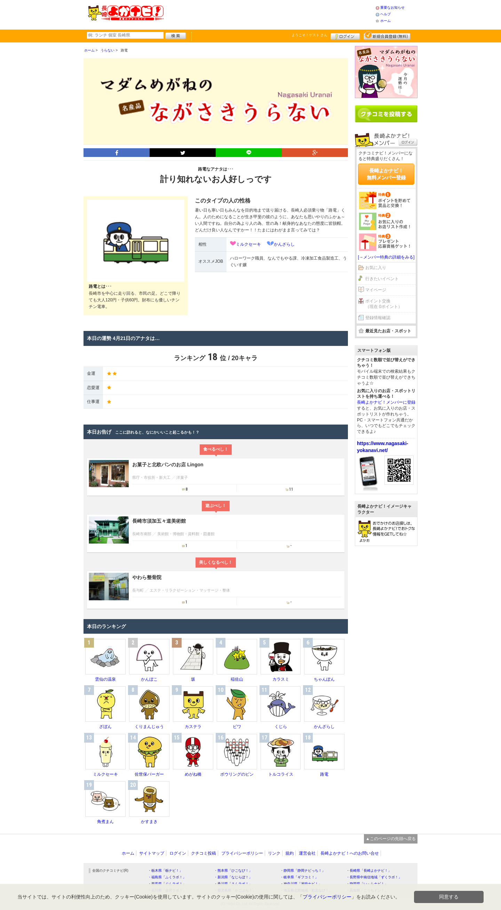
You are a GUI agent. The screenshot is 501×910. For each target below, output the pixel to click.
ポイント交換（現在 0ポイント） (383, 304)
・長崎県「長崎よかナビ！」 (368, 870)
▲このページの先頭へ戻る (391, 838)
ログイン (345, 35)
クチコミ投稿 (203, 853)
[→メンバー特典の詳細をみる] (386, 257)
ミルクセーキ (248, 244)
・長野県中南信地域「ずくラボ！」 (374, 877)
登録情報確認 (377, 317)
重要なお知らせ (392, 7)
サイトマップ (151, 853)
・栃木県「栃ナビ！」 (165, 870)
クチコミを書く (386, 113)
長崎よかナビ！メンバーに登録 (386, 402)
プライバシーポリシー (242, 853)
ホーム (385, 21)
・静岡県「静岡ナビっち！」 (302, 870)
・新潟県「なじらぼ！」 (233, 877)
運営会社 (307, 853)
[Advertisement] (269, 13)
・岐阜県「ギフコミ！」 (299, 877)
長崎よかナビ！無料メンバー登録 (386, 174)
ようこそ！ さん (309, 35)
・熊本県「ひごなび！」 (233, 870)
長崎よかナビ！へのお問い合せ (349, 853)
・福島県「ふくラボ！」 (167, 877)
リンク (274, 853)
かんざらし (284, 244)
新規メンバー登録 (387, 35)
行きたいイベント (382, 278)
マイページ (375, 289)
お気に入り (375, 267)
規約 (289, 853)
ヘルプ (385, 14)
